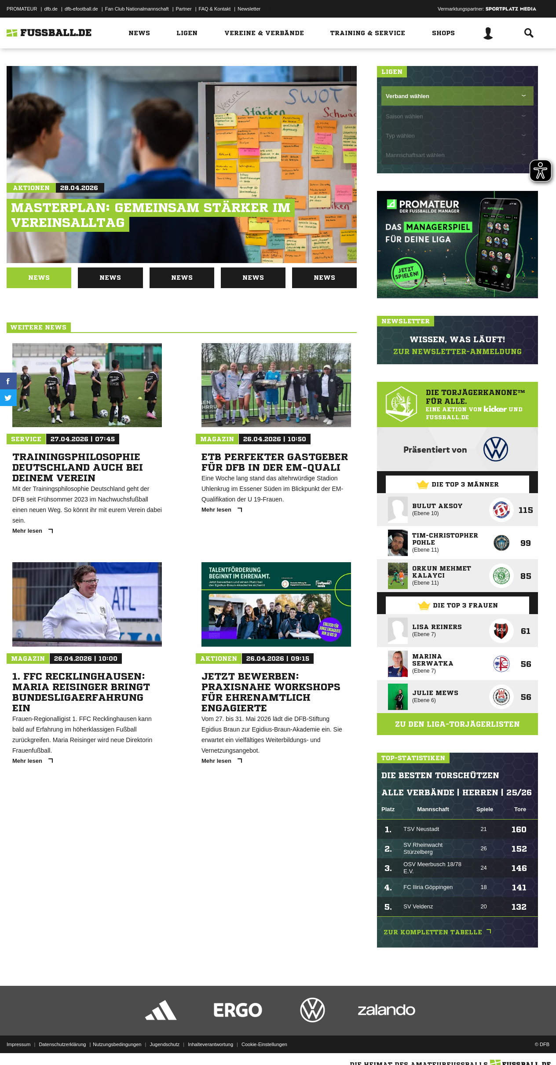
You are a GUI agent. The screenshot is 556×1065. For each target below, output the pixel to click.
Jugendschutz (164, 1044)
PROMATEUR (22, 8)
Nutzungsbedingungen (117, 1044)
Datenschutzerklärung (62, 1044)
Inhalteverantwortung (210, 1044)
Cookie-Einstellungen (264, 1044)
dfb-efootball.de (81, 8)
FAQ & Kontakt (215, 8)
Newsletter (249, 8)
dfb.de (51, 8)
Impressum (18, 1044)
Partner (184, 8)
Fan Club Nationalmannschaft (137, 8)
